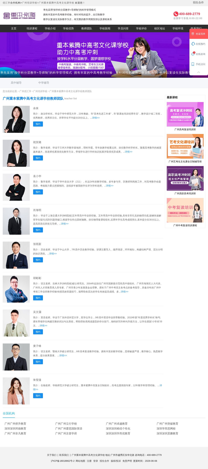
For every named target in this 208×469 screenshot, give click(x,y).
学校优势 (68, 28)
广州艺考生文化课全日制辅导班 (185, 148)
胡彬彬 (37, 278)
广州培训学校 (40, 91)
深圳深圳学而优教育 (118, 433)
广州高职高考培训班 (185, 180)
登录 (95, 461)
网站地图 (80, 461)
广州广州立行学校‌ (66, 423)
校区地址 (159, 28)
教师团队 (86, 28)
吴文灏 (37, 312)
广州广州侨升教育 (15, 423)
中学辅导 (43, 82)
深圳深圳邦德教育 (15, 428)
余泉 (36, 108)
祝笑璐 (37, 142)
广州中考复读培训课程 (185, 212)
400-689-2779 (189, 14)
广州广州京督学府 (66, 433)
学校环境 (178, 28)
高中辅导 (16, 82)
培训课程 (32, 28)
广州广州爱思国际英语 (68, 428)
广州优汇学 (25, 91)
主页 (13, 28)
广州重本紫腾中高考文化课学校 (56, 2)
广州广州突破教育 (167, 423)
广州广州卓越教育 (117, 423)
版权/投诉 (116, 461)
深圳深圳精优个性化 (118, 428)
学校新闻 (105, 28)
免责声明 (127, 461)
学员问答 (123, 28)
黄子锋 (37, 345)
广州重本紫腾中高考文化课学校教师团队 (70, 91)
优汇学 (6, 2)
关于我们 (51, 455)
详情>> (96, 117)
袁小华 (37, 176)
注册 (89, 461)
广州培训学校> (30, 2)
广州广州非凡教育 (15, 433)
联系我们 (196, 28)
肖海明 (37, 210)
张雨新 (37, 244)
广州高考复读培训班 (185, 116)
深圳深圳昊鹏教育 (167, 433)
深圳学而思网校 (166, 428)
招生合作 (198, 2)
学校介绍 (50, 28)
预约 (38, 124)
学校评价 (141, 28)
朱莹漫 (37, 379)
